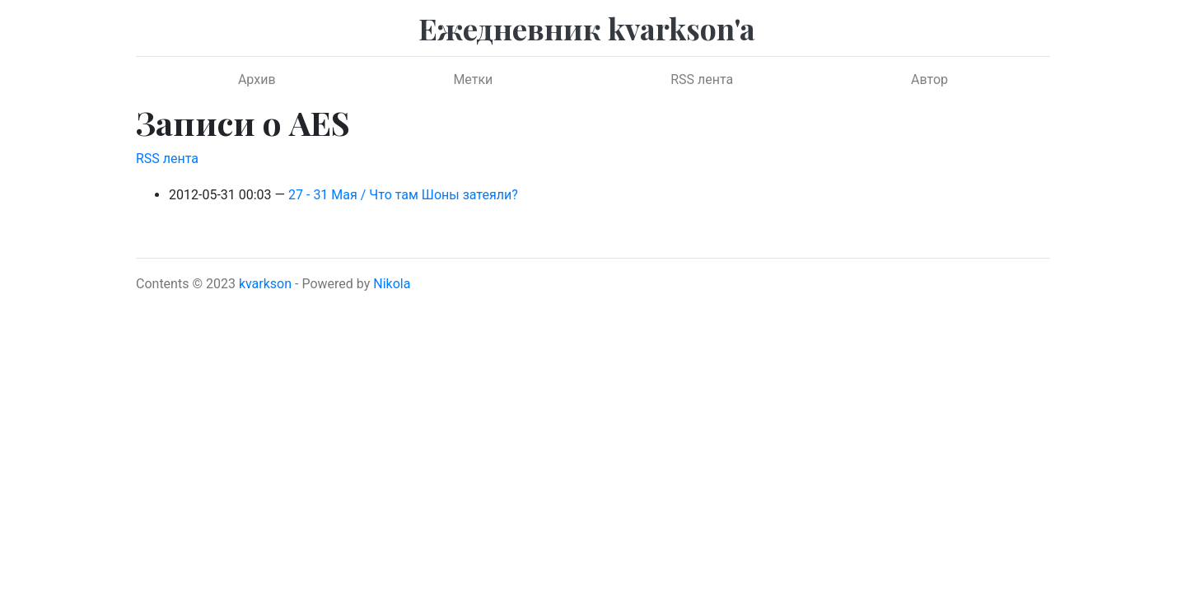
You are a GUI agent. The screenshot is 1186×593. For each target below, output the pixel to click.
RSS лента (701, 79)
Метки (473, 79)
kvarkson (265, 284)
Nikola (391, 284)
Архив (257, 79)
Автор (929, 79)
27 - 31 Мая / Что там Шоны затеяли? (403, 195)
